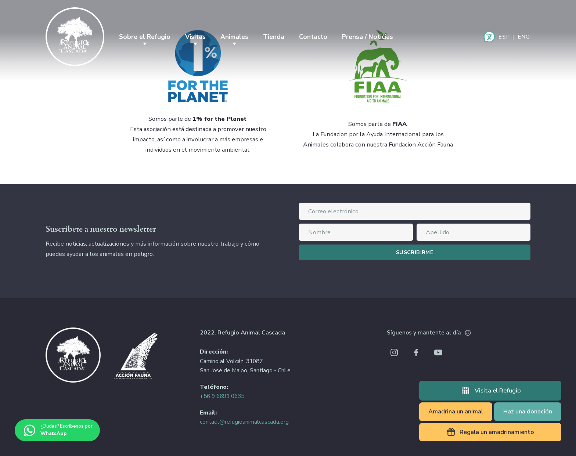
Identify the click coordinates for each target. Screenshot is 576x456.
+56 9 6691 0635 (222, 396)
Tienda (273, 36)
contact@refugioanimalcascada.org (244, 422)
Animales (234, 36)
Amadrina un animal (455, 411)
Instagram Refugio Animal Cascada (394, 352)
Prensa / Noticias (367, 36)
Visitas (195, 36)
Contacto (313, 36)
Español (503, 36)
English (524, 36)
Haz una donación (527, 411)
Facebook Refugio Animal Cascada (416, 352)
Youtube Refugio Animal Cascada (438, 352)
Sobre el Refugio (144, 36)
